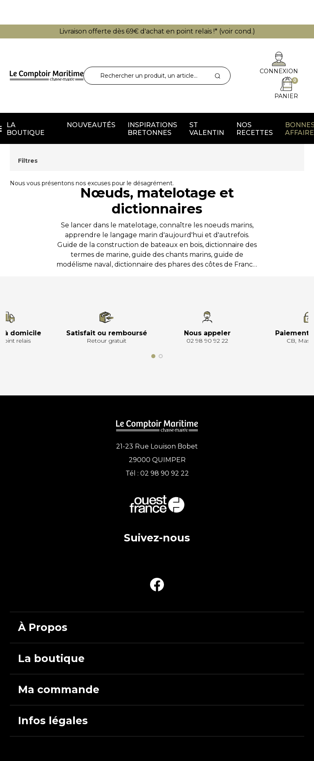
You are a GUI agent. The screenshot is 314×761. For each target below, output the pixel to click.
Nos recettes (254, 129)
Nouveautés (91, 125)
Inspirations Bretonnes (152, 129)
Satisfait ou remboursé (106, 333)
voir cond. (237, 31)
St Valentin (206, 129)
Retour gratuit (106, 340)
